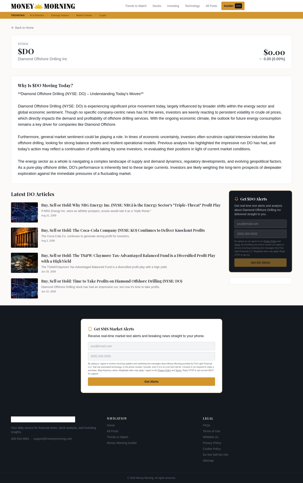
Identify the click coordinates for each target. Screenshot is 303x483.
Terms (237, 244)
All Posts (211, 6)
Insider (233, 5)
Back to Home (22, 27)
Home (111, 425)
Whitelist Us (210, 437)
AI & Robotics (37, 15)
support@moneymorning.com (52, 438)
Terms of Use (211, 431)
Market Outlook (84, 15)
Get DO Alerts (260, 262)
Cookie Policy (212, 448)
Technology (192, 6)
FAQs (206, 425)
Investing (173, 6)
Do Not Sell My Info (215, 454)
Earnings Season (60, 15)
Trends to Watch (136, 6)
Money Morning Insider (122, 443)
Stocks (157, 6)
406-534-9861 (20, 438)
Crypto (102, 15)
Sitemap (208, 460)
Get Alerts (151, 381)
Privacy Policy (269, 241)
